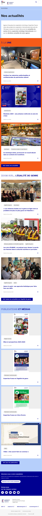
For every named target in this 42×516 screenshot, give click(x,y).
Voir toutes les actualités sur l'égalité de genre (17, 299)
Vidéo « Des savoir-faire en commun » (16, 452)
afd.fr (2, 506)
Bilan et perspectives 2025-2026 (14, 342)
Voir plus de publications (10, 462)
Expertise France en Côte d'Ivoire (14, 415)
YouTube (14, 492)
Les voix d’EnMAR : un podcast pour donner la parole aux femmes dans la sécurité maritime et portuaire (20, 248)
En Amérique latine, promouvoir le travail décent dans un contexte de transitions (19, 153)
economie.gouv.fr (33, 506)
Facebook (10, 492)
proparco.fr (10, 506)
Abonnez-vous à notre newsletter (10, 481)
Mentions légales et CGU (15, 511)
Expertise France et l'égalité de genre (15, 378)
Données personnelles (27, 511)
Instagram (18, 492)
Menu (39, 2)
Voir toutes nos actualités (10, 165)
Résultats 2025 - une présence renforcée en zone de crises (20, 115)
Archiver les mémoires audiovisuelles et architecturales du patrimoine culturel (16, 76)
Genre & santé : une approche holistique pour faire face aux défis (20, 287)
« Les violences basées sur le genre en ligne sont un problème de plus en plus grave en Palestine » (20, 209)
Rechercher (36, 2)
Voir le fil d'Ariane (4, 8)
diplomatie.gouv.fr (21, 506)
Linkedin (6, 492)
